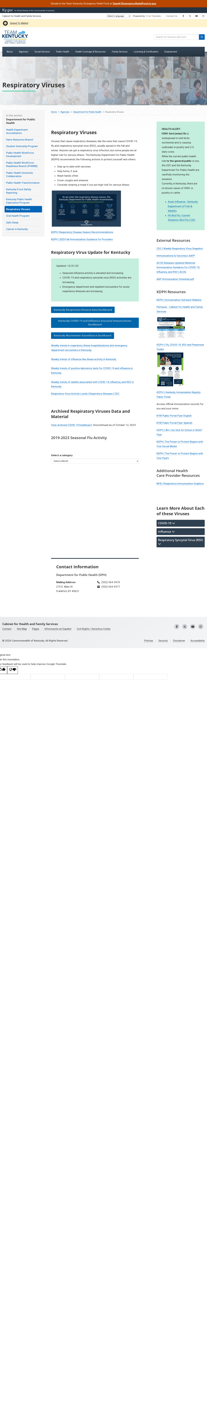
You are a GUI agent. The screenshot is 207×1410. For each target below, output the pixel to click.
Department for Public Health (87, 112)
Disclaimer (179, 640)
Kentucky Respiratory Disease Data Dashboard (83, 309)
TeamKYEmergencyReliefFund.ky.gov (134, 3)
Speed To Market (19, 23)
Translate (153, 16)
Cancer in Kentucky (17, 229)
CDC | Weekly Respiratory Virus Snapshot (180, 248)
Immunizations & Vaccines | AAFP (176, 255)
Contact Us (171, 16)
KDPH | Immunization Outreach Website (179, 299)
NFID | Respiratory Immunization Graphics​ (180, 483)
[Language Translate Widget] (119, 16)
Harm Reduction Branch (19, 139)
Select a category (62, 455)
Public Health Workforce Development (20, 154)
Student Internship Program (22, 146)
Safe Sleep (12, 222)
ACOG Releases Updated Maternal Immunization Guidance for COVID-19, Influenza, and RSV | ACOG (179, 267)
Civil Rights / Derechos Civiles (94, 628)
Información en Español (58, 628)
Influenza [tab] (166, 531)
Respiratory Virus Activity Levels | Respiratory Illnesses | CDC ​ (86, 393)
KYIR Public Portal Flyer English (174, 415)
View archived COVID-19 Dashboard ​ (72, 425)
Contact (6, 628)
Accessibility (197, 640)
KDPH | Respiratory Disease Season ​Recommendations (82, 232)
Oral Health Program (18, 215)
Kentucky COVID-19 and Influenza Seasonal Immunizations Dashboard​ (94, 322)
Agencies (65, 112)
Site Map (22, 628)
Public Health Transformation (23, 182)
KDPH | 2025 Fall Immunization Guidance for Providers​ (82, 239)
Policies (148, 640)
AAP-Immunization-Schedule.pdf (175, 279)
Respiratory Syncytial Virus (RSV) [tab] (180, 541)
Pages (35, 628)
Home (54, 112)
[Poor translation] (12, 670)
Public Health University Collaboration (19, 174)
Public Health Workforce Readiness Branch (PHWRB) (22, 164)
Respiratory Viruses (18, 209)
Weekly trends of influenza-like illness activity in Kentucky (84, 359)
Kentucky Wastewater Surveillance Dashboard (82, 335)
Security (162, 640)
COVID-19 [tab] (166, 523)
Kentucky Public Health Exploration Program (19, 201)
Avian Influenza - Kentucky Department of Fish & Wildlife (183, 206)
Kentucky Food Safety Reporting (18, 191)
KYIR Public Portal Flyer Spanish (175, 422)
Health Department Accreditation (17, 131)
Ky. (7, 10)
